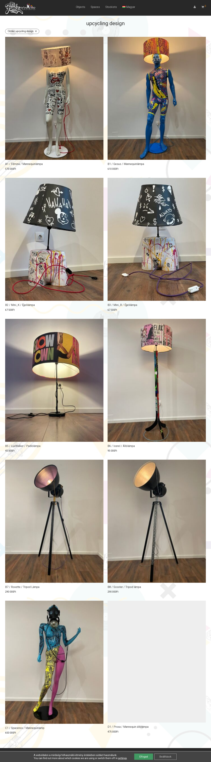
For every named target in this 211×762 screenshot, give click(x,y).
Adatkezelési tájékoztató (42, 752)
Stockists (111, 7)
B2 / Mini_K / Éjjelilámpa (20, 305)
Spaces (95, 7)
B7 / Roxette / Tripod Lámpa (22, 584)
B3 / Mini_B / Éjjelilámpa (122, 305)
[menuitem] (129, 7)
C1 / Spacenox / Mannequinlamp (24, 724)
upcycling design (21, 31)
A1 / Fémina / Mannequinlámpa (24, 164)
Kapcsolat (64, 752)
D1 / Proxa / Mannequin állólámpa (128, 724)
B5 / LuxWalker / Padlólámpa (22, 445)
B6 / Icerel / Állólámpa (121, 445)
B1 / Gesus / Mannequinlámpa (126, 164)
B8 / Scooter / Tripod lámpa (124, 584)
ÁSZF (23, 752)
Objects (80, 7)
